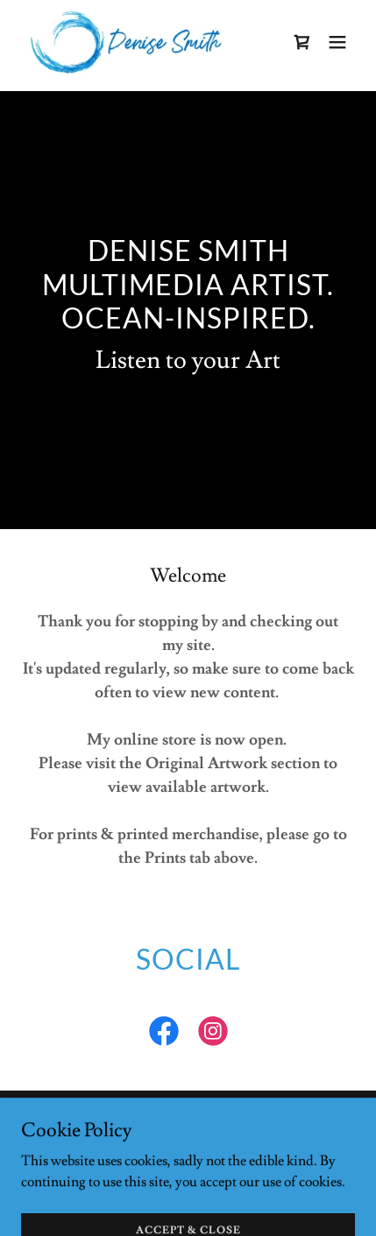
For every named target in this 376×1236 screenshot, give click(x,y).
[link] (126, 42)
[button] (337, 42)
